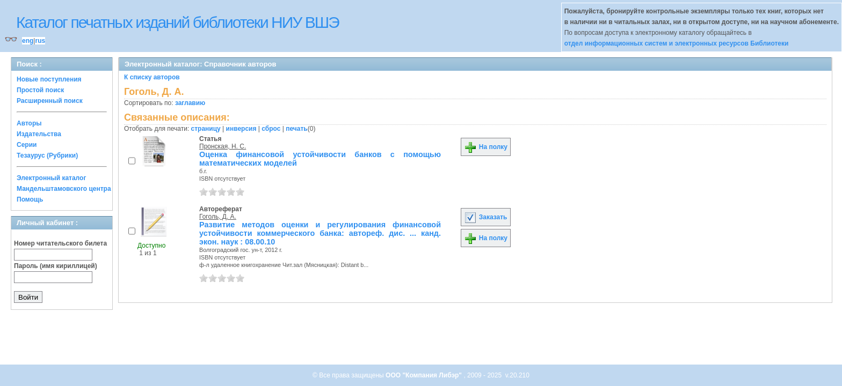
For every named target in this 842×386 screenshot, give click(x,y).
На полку (485, 147)
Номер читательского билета (60, 243)
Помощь (30, 199)
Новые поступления (49, 79)
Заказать (485, 217)
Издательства (39, 134)
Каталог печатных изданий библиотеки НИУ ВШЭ (177, 22)
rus (40, 40)
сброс (271, 128)
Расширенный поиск (50, 101)
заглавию (190, 103)
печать (297, 128)
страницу (206, 128)
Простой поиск (40, 90)
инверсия (241, 128)
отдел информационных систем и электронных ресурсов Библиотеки (676, 43)
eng (27, 40)
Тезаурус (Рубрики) (47, 155)
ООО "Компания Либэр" (424, 375)
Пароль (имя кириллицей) (55, 266)
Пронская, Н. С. (222, 146)
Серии (27, 145)
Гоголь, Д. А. (217, 216)
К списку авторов (152, 77)
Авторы (29, 123)
